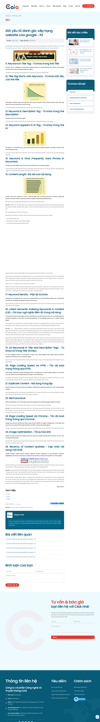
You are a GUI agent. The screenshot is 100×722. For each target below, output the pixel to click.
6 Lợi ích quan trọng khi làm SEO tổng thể (85, 60)
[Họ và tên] (61, 621)
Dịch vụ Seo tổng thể (56, 687)
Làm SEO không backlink (77, 109)
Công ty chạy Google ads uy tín (59, 698)
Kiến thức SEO (29, 507)
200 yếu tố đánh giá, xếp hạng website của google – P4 (21, 543)
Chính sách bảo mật (79, 694)
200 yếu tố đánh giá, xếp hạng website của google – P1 (21, 552)
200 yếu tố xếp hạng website (17, 507)
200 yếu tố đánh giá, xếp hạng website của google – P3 (21, 548)
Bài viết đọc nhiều (78, 32)
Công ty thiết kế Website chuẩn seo (60, 694)
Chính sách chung (79, 691)
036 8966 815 (89, 6)
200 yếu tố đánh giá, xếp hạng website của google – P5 (21, 539)
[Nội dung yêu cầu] (73, 628)
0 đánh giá (17, 504)
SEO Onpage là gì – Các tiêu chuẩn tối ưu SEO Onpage (86, 51)
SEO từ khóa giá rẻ (75, 103)
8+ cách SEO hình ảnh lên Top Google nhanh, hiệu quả (21, 557)
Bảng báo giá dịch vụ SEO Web (78, 97)
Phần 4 (8, 496)
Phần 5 (8, 499)
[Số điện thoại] (84, 621)
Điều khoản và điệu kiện (80, 687)
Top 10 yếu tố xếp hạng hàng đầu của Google (42, 48)
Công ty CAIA (19, 515)
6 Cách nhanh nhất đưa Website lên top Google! (86, 70)
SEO (7, 19)
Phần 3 (8, 494)
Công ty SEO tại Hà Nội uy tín (58, 691)
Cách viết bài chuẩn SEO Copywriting (85, 40)
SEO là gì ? (73, 92)
